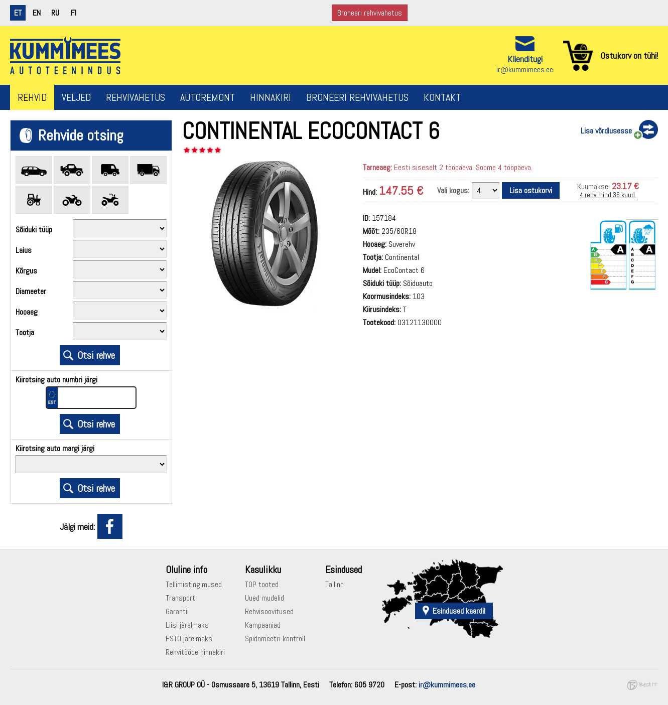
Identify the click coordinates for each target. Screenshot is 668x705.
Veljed (76, 97)
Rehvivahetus (135, 97)
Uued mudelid (264, 598)
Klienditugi (525, 59)
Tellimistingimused (194, 584)
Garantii (177, 611)
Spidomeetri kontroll (275, 638)
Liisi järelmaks (187, 625)
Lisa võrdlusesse (606, 130)
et (18, 13)
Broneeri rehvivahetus (369, 13)
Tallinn (334, 584)
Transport (180, 598)
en (37, 13)
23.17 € (625, 186)
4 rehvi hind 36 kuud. (608, 195)
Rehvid (32, 97)
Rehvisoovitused (269, 611)
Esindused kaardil (459, 611)
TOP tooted (262, 584)
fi (73, 13)
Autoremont (207, 97)
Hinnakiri (270, 97)
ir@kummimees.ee (524, 69)
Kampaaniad (263, 625)
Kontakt (442, 97)
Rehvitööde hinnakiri (195, 652)
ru (55, 13)
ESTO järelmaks (189, 638)
